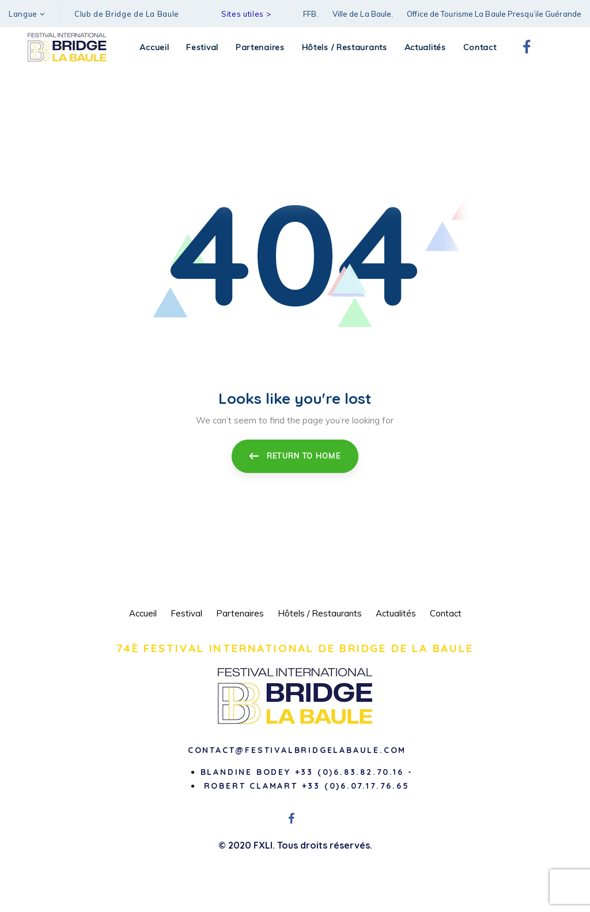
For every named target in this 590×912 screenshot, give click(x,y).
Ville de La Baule (362, 13)
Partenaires (240, 613)
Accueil (143, 613)
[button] (27, 14)
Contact (446, 613)
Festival (186, 613)
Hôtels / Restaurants (320, 613)
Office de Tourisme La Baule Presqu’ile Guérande (494, 13)
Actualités (396, 613)
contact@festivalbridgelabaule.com (297, 750)
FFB (309, 13)
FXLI (263, 845)
